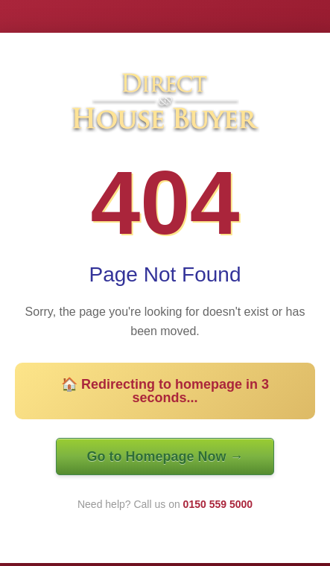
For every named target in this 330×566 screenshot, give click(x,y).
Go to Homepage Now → (164, 456)
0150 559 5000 (218, 504)
